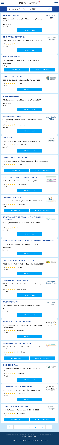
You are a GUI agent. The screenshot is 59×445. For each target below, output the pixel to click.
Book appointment (43, 70)
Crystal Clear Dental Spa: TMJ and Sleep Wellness (23, 218)
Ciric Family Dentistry (14, 37)
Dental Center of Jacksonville (18, 260)
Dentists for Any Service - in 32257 (22, 9)
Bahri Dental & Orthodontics (18, 322)
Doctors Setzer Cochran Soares (20, 177)
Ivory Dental (9, 138)
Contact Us (44, 441)
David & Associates (12, 76)
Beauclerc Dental (12, 57)
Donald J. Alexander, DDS (15, 406)
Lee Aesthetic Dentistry (15, 157)
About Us (14, 441)
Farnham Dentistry (12, 197)
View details (29, 30)
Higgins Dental (10, 365)
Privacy (35, 441)
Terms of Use (25, 441)
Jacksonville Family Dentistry (18, 386)
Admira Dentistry (12, 96)
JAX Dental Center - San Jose (17, 343)
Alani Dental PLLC (12, 116)
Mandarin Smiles (11, 15)
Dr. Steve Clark (10, 302)
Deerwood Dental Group (15, 280)
